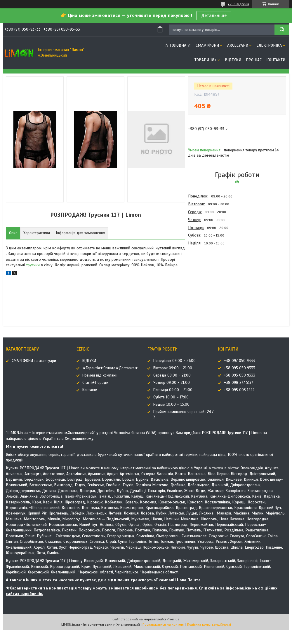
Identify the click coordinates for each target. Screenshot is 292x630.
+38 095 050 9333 (239, 368)
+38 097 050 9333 (239, 360)
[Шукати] (281, 29)
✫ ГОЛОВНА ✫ (178, 45)
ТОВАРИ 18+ (205, 59)
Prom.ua (173, 619)
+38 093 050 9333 (239, 375)
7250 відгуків (238, 4)
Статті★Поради (95, 382)
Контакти (275, 59)
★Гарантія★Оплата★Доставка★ (110, 368)
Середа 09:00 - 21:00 (172, 375)
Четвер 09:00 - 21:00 (171, 382)
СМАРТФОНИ (207, 45)
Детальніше (214, 15)
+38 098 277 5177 (238, 382)
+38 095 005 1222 (239, 390)
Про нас (254, 59)
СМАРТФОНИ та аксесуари (34, 360)
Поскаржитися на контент (163, 624)
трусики (33, 264)
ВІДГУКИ (233, 59)
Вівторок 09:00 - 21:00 (172, 368)
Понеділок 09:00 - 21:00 (174, 360)
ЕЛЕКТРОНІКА (269, 45)
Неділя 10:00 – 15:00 (171, 404)
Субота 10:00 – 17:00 (171, 397)
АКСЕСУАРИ (237, 45)
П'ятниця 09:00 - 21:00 (172, 390)
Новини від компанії (99, 375)
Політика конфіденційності (209, 624)
